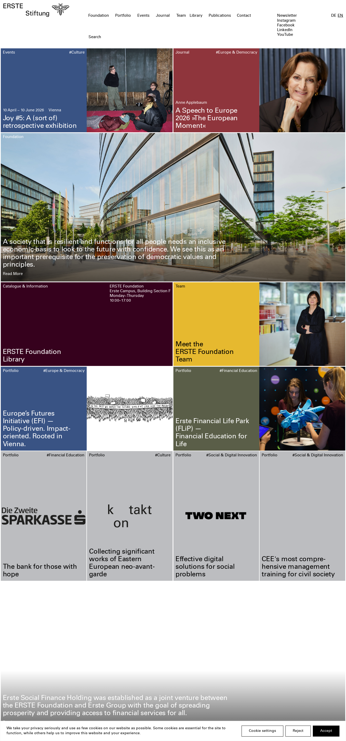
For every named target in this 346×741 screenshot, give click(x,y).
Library (196, 16)
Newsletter (287, 16)
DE (333, 16)
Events (143, 16)
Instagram (286, 21)
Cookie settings (262, 731)
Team (181, 16)
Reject (298, 731)
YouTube (285, 35)
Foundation (98, 16)
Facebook (286, 25)
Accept (326, 731)
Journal (163, 16)
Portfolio (123, 16)
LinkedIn (284, 30)
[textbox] (146, 37)
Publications (220, 16)
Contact (244, 16)
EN (340, 16)
